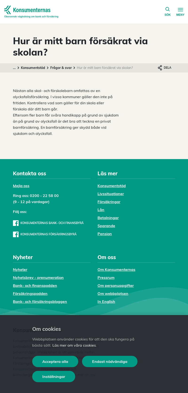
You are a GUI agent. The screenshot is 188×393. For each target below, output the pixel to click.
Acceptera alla (55, 361)
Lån (101, 209)
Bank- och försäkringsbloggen (40, 301)
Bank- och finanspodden (35, 285)
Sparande (106, 225)
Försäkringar (109, 201)
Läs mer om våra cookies (74, 345)
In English (106, 301)
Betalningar (108, 217)
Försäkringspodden (30, 293)
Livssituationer (111, 193)
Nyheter (20, 269)
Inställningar (53, 376)
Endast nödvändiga (109, 361)
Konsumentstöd (33, 68)
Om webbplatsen (113, 293)
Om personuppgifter (116, 285)
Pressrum (106, 277)
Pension (105, 233)
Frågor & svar (61, 68)
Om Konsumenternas (116, 269)
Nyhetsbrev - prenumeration (38, 277)
